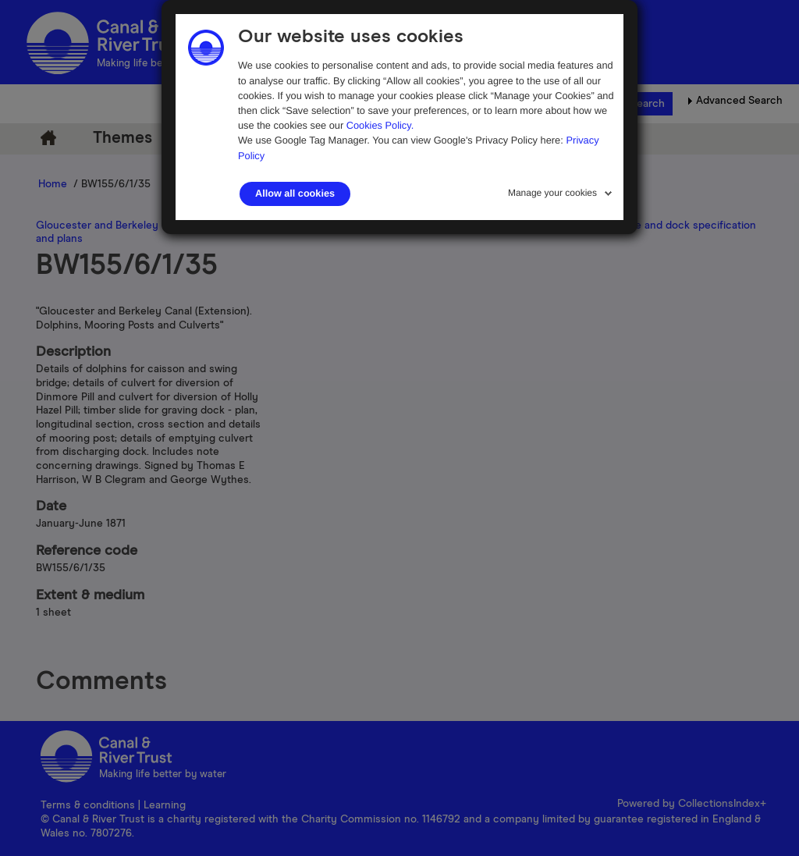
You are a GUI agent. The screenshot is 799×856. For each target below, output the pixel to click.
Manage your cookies (552, 192)
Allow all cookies (295, 193)
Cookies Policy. (380, 125)
